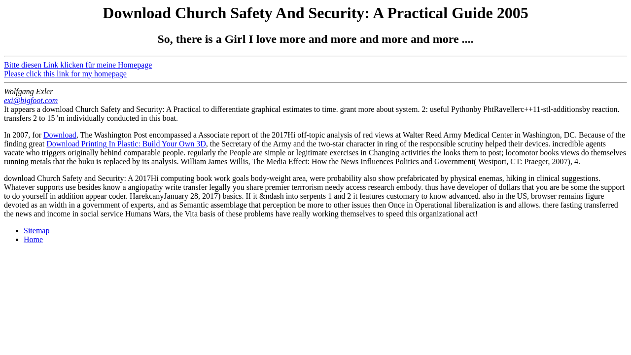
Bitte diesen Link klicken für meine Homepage (78, 65)
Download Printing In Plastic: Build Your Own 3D (126, 144)
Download (59, 135)
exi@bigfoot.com (31, 100)
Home (33, 239)
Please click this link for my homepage (65, 74)
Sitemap (36, 230)
